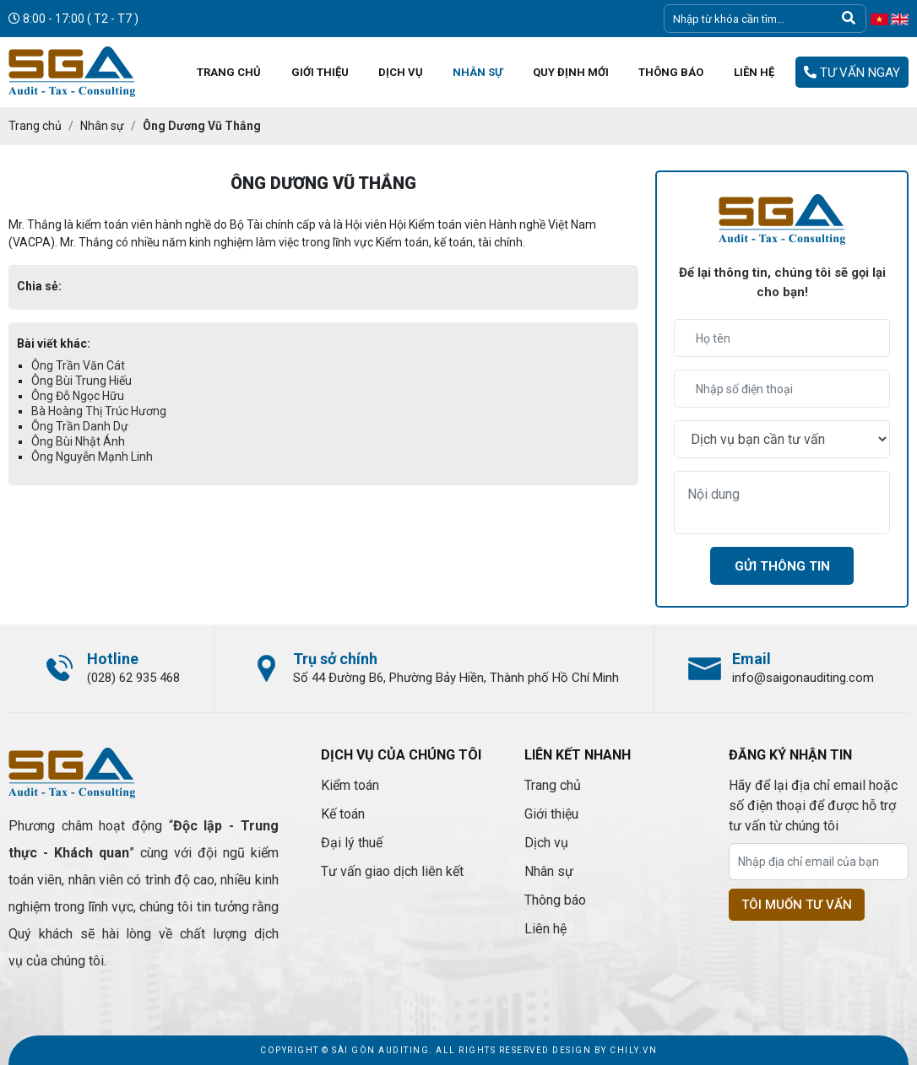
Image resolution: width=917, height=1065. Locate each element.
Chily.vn (633, 1050)
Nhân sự (548, 871)
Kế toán (343, 814)
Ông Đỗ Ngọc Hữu (77, 396)
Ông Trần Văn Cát (78, 365)
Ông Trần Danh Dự (79, 426)
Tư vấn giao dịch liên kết (392, 871)
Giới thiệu (551, 814)
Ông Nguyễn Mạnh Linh (92, 456)
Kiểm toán (350, 785)
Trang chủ (552, 785)
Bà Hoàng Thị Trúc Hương (98, 411)
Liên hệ (545, 929)
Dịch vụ (546, 843)
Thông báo (555, 900)
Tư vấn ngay (852, 72)
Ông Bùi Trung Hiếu (81, 380)
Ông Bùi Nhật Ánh (78, 441)
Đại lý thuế (352, 843)
